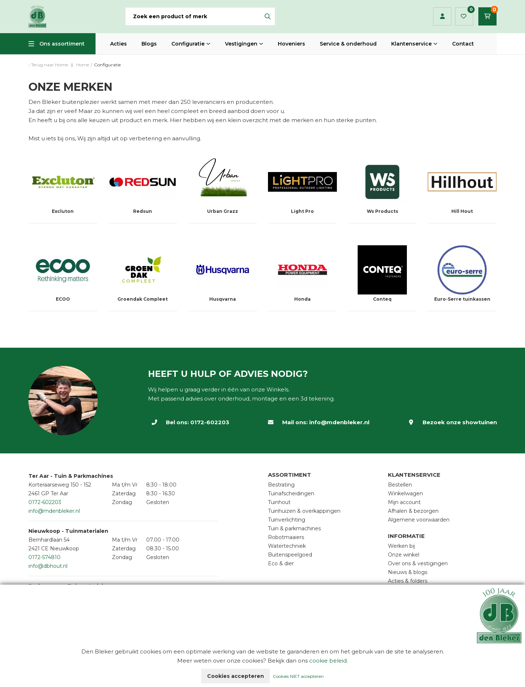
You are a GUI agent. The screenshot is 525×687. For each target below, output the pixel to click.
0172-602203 (209, 422)
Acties (118, 43)
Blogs (149, 43)
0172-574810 (44, 557)
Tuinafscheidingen (291, 493)
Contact (463, 43)
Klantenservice (411, 43)
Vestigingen (241, 43)
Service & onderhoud (348, 43)
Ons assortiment (62, 43)
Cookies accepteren (235, 676)
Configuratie (188, 43)
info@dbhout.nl (47, 566)
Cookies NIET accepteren (298, 676)
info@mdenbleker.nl (339, 422)
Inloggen (442, 16)
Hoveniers (291, 43)
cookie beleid (328, 660)
